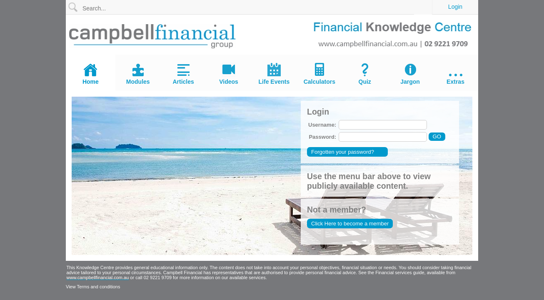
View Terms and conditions (93, 286)
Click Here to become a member (350, 223)
